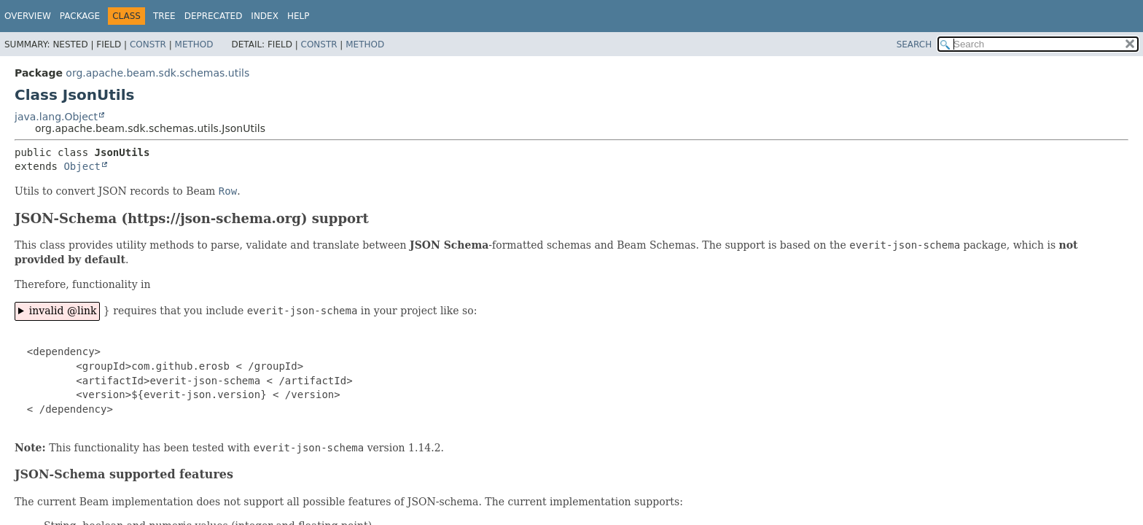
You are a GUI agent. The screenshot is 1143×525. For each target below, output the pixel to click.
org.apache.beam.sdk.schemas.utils (157, 73)
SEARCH (914, 44)
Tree (164, 16)
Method (194, 44)
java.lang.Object (56, 116)
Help (298, 16)
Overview (27, 16)
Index (264, 16)
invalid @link (63, 310)
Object (82, 166)
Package (80, 16)
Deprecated (213, 16)
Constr (148, 44)
